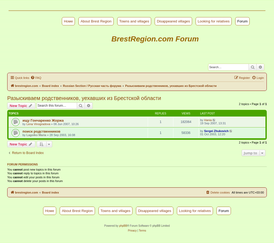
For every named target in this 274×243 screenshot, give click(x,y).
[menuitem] (36, 78)
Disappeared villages (173, 21)
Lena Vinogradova (38, 124)
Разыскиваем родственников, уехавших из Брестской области (84, 98)
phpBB (123, 225)
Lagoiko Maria (36, 135)
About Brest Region (96, 21)
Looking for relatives (214, 21)
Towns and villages (134, 21)
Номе (68, 21)
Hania (208, 120)
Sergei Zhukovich (216, 131)
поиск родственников (41, 131)
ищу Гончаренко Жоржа (43, 120)
